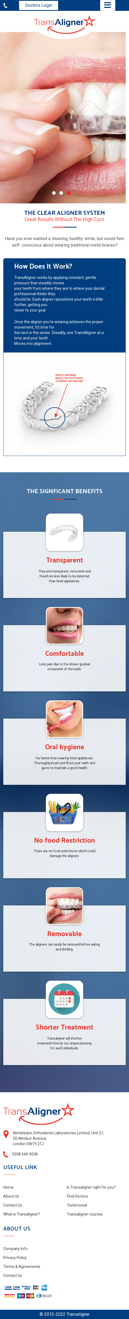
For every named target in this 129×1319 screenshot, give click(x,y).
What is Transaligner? (21, 1214)
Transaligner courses (85, 1214)
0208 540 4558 (25, 1154)
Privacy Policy (15, 1257)
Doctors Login (38, 5)
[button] (54, 193)
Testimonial (77, 1205)
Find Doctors (77, 1196)
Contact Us (12, 1205)
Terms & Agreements (21, 1266)
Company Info (15, 1248)
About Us (11, 1196)
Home (8, 1187)
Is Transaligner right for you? (91, 1187)
